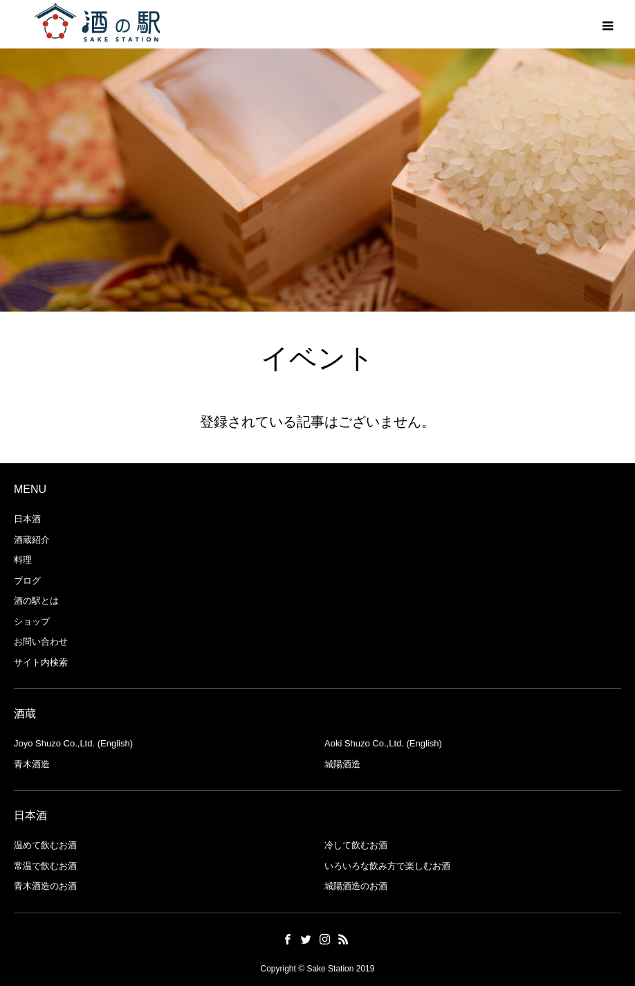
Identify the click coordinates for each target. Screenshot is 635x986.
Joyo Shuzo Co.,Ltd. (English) (73, 743)
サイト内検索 (41, 662)
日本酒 (27, 519)
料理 (23, 560)
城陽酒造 (342, 764)
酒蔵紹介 (32, 540)
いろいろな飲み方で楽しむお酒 (387, 866)
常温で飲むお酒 (45, 866)
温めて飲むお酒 (45, 845)
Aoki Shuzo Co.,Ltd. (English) (383, 743)
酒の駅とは (36, 600)
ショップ (32, 621)
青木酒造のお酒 (45, 886)
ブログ (27, 580)
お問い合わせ (41, 641)
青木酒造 (32, 764)
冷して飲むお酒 (355, 845)
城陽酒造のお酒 (355, 886)
